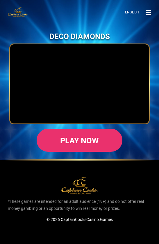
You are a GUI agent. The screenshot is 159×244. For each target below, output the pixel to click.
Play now (79, 140)
